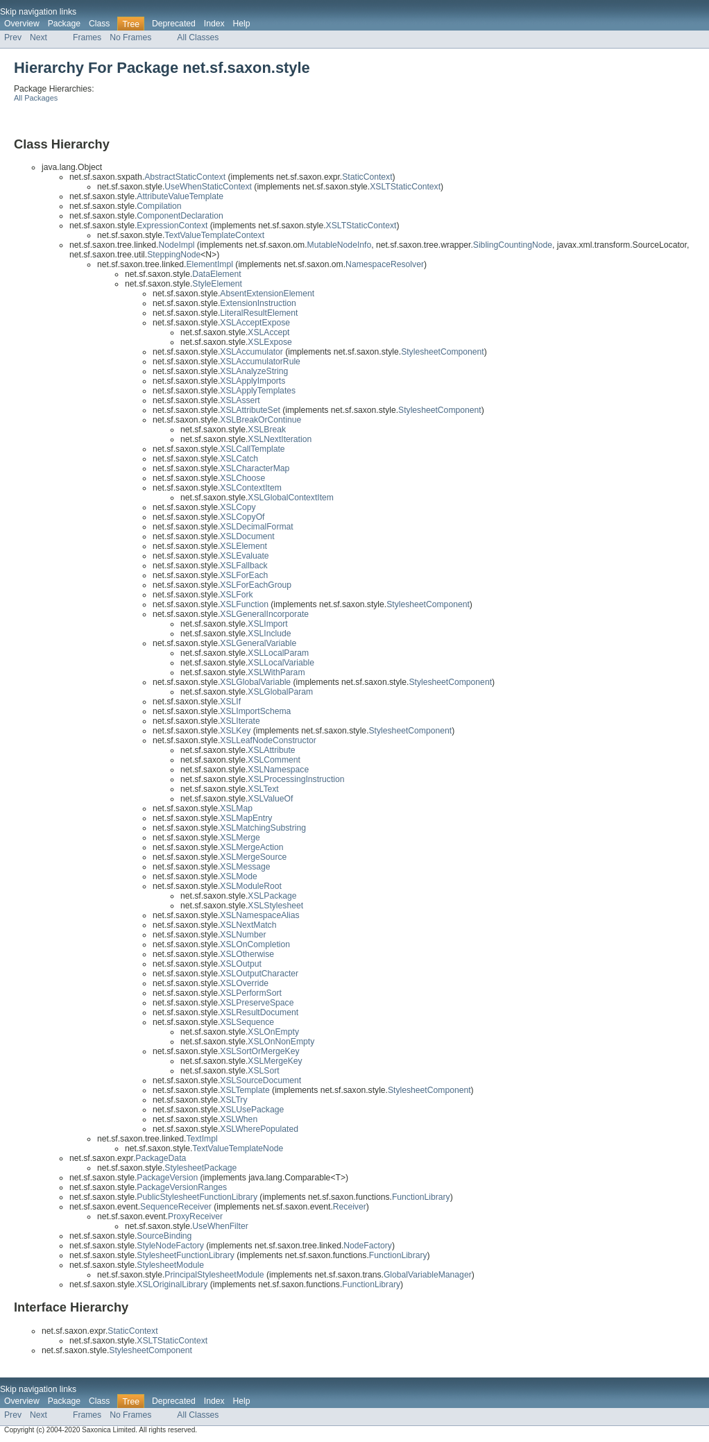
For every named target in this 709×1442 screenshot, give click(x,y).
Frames (87, 37)
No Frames (130, 37)
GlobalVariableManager (428, 1275)
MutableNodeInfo (339, 245)
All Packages (36, 98)
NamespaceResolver (384, 264)
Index (214, 23)
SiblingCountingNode (512, 245)
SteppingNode (173, 255)
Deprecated (174, 23)
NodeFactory (367, 1245)
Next (38, 37)
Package (64, 23)
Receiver (349, 1207)
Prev (13, 37)
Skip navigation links (38, 12)
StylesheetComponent (442, 352)
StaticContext (367, 177)
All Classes (198, 37)
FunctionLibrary (421, 1197)
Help (241, 23)
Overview (22, 23)
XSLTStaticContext (405, 187)
